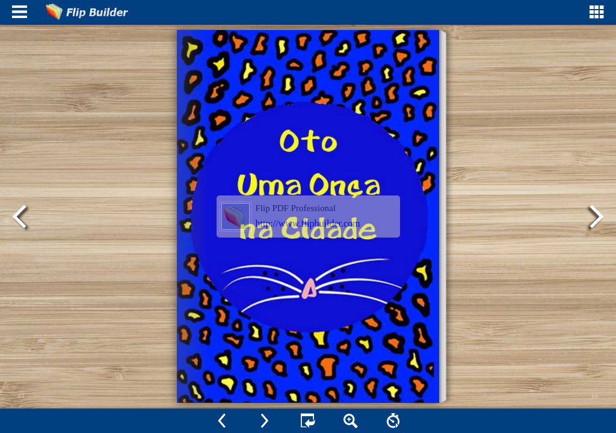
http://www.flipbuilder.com (308, 223)
